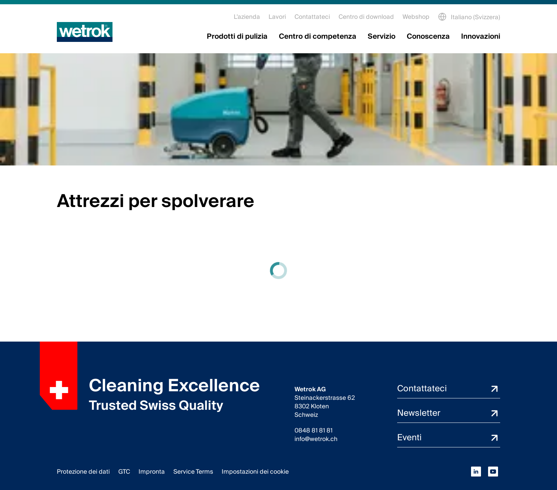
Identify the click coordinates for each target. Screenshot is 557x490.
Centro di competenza (317, 37)
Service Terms (193, 472)
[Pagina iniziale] (85, 32)
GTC (124, 472)
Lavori (277, 17)
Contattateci (312, 17)
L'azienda (247, 17)
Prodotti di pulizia (237, 36)
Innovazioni (480, 37)
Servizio (381, 37)
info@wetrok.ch (315, 439)
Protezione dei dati (83, 472)
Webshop (415, 17)
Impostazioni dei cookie (255, 471)
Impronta (152, 472)
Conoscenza (428, 37)
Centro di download (366, 17)
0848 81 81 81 (313, 430)
